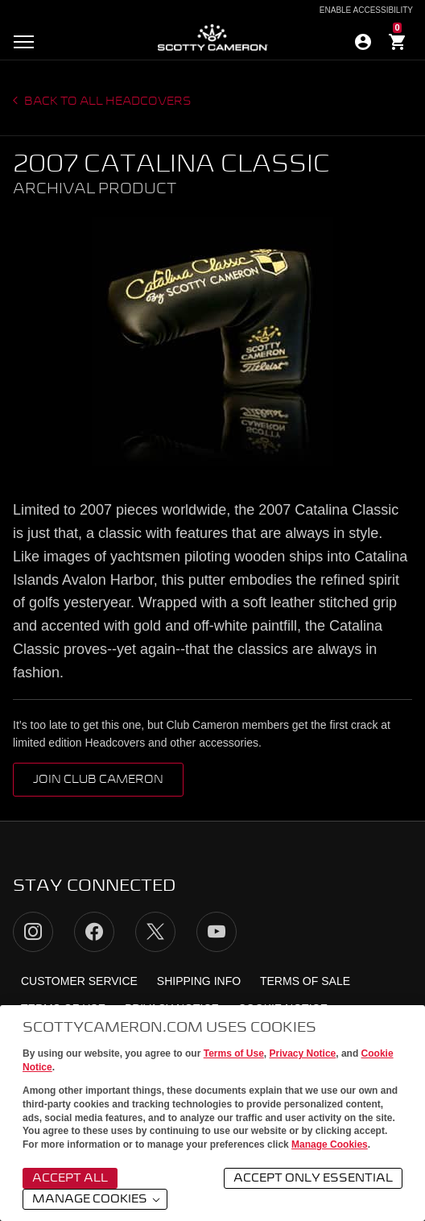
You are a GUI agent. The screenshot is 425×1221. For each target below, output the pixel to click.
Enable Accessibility (366, 10)
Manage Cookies (329, 1144)
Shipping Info (199, 981)
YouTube (216, 932)
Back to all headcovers (107, 101)
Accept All (70, 1178)
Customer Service (79, 981)
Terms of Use (234, 1053)
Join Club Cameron (98, 779)
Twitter (155, 932)
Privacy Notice (303, 1053)
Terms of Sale (305, 981)
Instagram (33, 932)
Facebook (94, 932)
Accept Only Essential (313, 1178)
